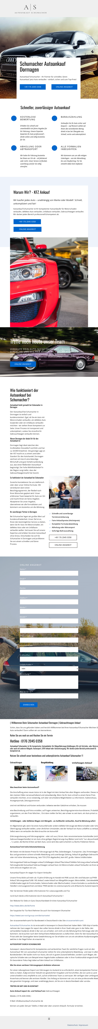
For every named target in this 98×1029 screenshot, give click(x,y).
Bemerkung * (25, 674)
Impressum (83, 1025)
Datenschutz (72, 1025)
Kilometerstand (26, 645)
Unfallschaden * (26, 664)
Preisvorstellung (26, 636)
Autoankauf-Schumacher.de (21, 925)
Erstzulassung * (26, 626)
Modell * (23, 617)
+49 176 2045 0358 (32, 87)
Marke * (23, 607)
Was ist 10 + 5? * (26, 692)
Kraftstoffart (25, 655)
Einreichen (28, 704)
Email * (23, 579)
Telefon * (23, 598)
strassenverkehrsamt (74, 920)
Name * (23, 569)
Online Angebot (64, 87)
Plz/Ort (23, 588)
